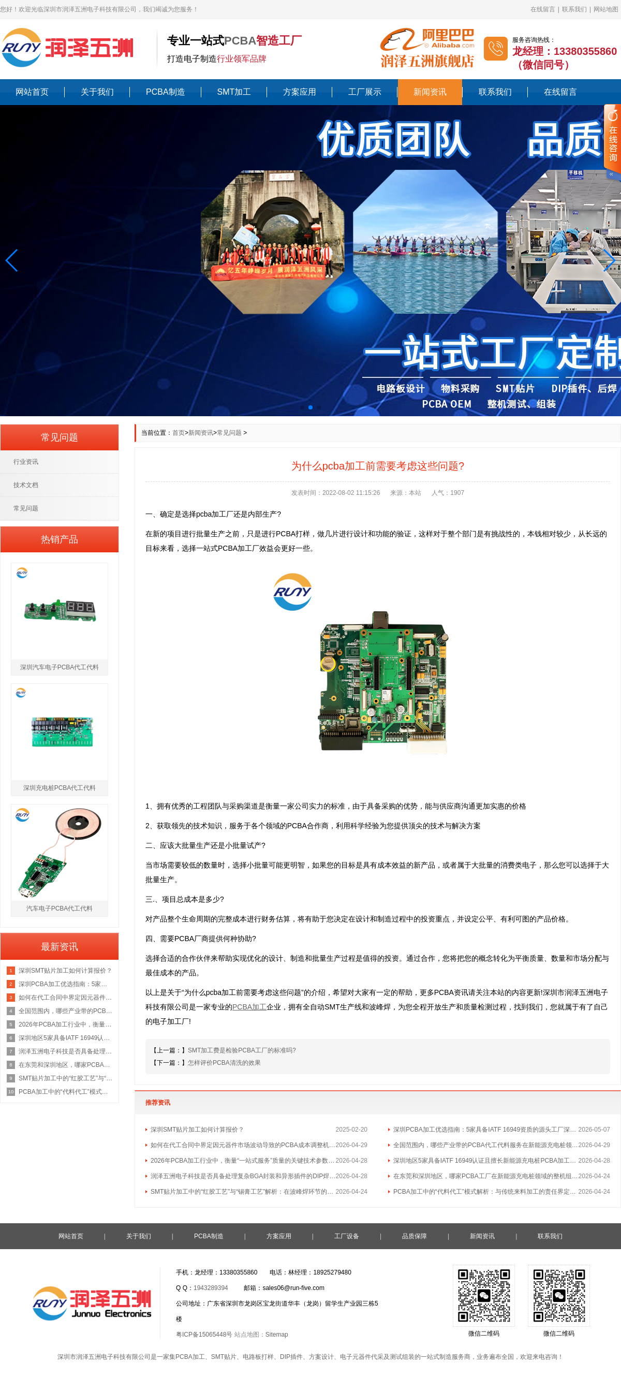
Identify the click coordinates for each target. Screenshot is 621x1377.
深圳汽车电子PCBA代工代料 (59, 667)
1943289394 (211, 1288)
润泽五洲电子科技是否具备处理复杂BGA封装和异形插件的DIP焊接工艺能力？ (243, 1176)
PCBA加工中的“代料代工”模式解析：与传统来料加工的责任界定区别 (486, 1191)
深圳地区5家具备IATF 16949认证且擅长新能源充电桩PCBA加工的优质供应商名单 (486, 1160)
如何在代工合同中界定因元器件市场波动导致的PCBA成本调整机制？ (243, 1145)
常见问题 (229, 432)
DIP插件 (291, 1356)
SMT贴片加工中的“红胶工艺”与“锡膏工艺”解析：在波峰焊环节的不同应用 (243, 1191)
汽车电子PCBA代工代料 (59, 908)
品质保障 (414, 1236)
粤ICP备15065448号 (204, 1334)
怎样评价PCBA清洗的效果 (224, 1062)
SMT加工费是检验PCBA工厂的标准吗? (242, 1050)
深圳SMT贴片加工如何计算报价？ (197, 1129)
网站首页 (32, 91)
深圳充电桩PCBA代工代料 (59, 788)
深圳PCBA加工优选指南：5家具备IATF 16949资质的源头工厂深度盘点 (486, 1129)
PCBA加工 (190, 1356)
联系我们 (574, 9)
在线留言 (542, 9)
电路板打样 (258, 1356)
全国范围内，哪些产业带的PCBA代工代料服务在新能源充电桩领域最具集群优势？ (486, 1145)
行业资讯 (25, 461)
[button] (12, 260)
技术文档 (25, 485)
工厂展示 (364, 91)
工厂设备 (346, 1236)
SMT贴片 (223, 1356)
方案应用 (299, 91)
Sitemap (276, 1334)
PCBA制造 (165, 91)
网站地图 (606, 9)
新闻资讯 (430, 91)
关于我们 (97, 91)
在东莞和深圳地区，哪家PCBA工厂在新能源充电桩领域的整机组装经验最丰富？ (486, 1176)
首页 (178, 432)
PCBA (240, 40)
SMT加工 (234, 91)
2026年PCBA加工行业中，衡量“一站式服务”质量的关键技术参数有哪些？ (243, 1160)
